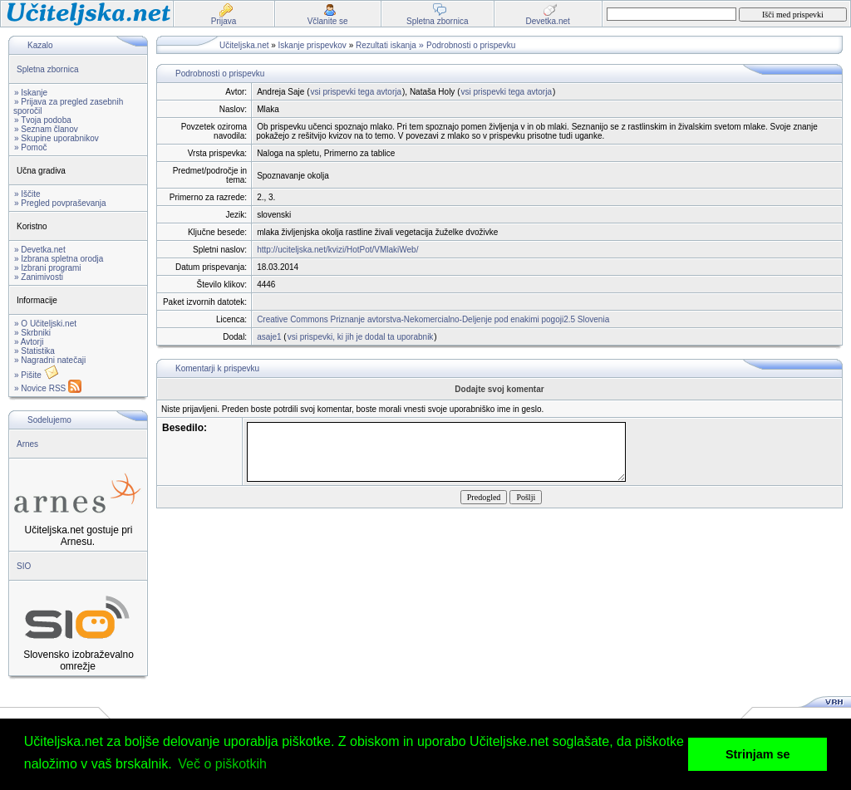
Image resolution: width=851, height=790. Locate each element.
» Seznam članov (46, 129)
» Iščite (27, 194)
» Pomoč (30, 147)
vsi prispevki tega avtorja (356, 91)
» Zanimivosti (38, 277)
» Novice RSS (47, 388)
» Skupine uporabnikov (56, 138)
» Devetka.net (40, 249)
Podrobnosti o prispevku (470, 45)
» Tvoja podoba (42, 120)
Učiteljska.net (243, 45)
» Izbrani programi (47, 267)
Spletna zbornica (48, 69)
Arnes (27, 444)
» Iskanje (30, 92)
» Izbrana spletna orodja (58, 258)
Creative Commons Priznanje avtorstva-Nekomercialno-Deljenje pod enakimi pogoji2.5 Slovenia (433, 319)
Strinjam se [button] (758, 754)
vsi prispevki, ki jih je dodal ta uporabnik (361, 336)
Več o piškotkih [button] (222, 764)
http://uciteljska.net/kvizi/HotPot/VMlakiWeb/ (337, 249)
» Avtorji (28, 341)
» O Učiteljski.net (45, 323)
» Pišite (36, 375)
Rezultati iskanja (386, 45)
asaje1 (269, 336)
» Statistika (34, 351)
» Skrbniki (32, 332)
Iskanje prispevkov (312, 45)
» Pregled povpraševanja (60, 203)
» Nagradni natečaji (50, 360)
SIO (24, 566)
